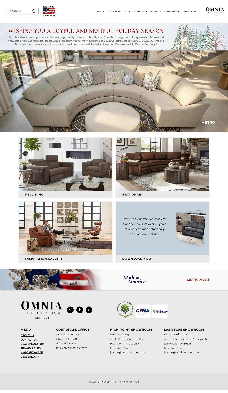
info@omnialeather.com (73, 350)
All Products (139, 12)
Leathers (160, 11)
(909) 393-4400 (66, 345)
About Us (209, 11)
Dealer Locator (32, 346)
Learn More (69, 15)
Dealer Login (30, 359)
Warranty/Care (32, 355)
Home (120, 11)
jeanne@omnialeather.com (129, 354)
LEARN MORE (196, 281)
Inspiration (192, 11)
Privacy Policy (31, 350)
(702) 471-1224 (119, 350)
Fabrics (175, 11)
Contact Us (29, 341)
